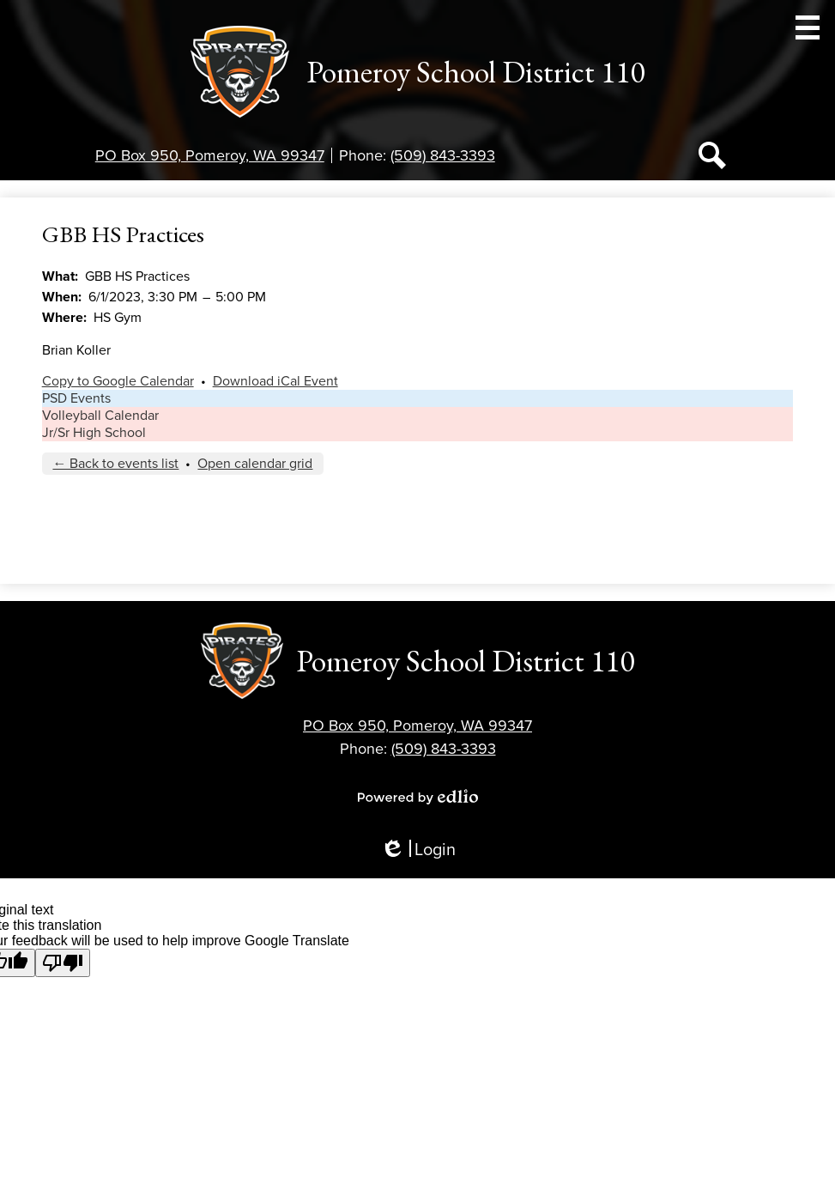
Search (712, 159)
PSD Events (76, 398)
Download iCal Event (275, 381)
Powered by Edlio (418, 796)
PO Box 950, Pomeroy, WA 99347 (209, 155)
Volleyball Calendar (100, 415)
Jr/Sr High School (94, 432)
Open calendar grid (254, 463)
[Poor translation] (62, 963)
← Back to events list (115, 463)
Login (418, 850)
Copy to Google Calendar (118, 381)
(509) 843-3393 (442, 155)
